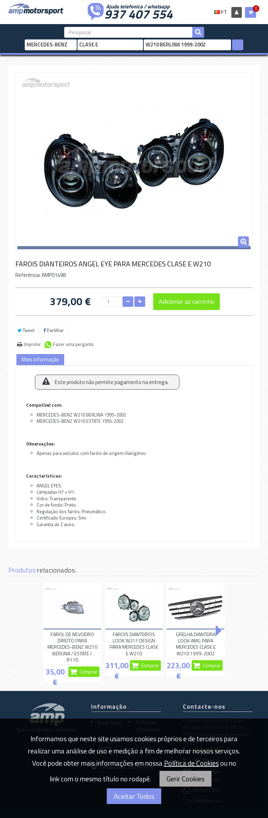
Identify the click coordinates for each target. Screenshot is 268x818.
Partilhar (53, 330)
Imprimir (32, 344)
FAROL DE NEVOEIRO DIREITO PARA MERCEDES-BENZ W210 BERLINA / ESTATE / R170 (72, 647)
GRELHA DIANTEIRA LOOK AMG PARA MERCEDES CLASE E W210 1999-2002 (196, 644)
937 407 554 (138, 13)
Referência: (27, 275)
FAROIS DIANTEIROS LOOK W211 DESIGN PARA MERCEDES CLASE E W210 (134, 644)
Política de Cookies (191, 763)
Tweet (26, 330)
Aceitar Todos (134, 796)
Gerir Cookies (185, 778)
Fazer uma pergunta (73, 344)
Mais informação (40, 359)
